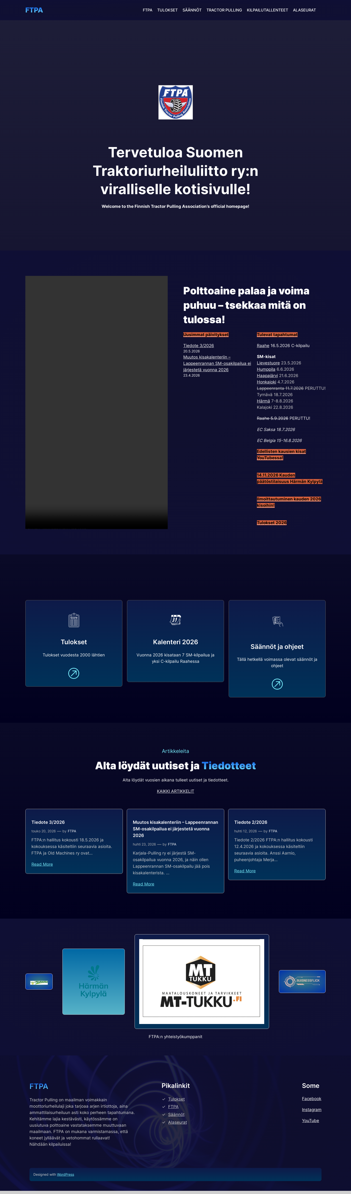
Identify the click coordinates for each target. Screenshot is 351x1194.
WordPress (65, 1177)
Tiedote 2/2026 (250, 838)
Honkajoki (266, 413)
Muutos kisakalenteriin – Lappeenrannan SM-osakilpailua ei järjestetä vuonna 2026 (217, 394)
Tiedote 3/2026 (198, 376)
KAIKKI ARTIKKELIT (175, 801)
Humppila (266, 400)
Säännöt (176, 1117)
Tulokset (176, 1102)
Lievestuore (268, 394)
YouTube (310, 1123)
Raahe (263, 376)
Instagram (312, 1112)
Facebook (311, 1101)
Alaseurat (177, 1125)
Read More (42, 880)
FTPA (34, 10)
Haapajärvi (267, 406)
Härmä (263, 432)
